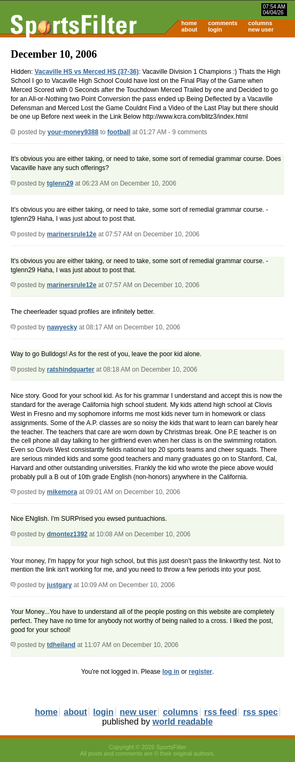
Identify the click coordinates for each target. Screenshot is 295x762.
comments (222, 23)
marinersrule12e (72, 234)
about (189, 29)
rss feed (220, 712)
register (200, 671)
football (118, 132)
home (189, 23)
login (215, 29)
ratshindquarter (71, 369)
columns (260, 23)
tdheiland (61, 645)
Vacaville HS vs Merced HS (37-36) (87, 71)
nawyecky (62, 327)
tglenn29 (60, 183)
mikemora (62, 492)
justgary (59, 585)
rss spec (260, 712)
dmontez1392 (67, 534)
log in (171, 671)
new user (261, 29)
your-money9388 (73, 132)
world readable (182, 721)
